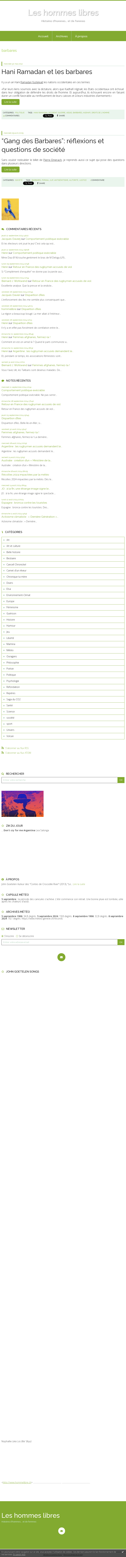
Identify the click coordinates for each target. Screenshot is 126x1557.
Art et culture (13, 546)
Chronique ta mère (17, 576)
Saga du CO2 (14, 699)
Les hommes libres (63, 12)
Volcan (10, 736)
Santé (10, 705)
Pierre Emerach (52, 160)
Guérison (11, 613)
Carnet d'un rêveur (16, 570)
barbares (77, 113)
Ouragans (12, 656)
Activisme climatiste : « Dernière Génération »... (30, 516)
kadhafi (87, 113)
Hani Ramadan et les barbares (47, 72)
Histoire (11, 619)
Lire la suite (10, 102)
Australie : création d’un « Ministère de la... (27, 460)
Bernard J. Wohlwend (14, 281)
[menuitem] (43, 36)
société (10, 717)
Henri (5, 252)
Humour (11, 625)
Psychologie (13, 681)
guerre (61, 113)
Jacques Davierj (11, 238)
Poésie (10, 668)
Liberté (10, 638)
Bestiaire (11, 558)
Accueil (43, 36)
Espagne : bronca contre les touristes (24, 502)
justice (83, 180)
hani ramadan (40, 113)
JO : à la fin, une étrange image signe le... (26, 488)
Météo (10, 650)
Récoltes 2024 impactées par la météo (25, 474)
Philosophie (13, 662)
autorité (73, 180)
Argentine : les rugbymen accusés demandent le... (43, 351)
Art (8, 539)
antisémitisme (61, 180)
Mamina (11, 644)
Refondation (13, 687)
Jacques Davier (11, 295)
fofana (45, 180)
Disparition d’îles (35, 295)
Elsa (9, 588)
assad (69, 113)
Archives (62, 36)
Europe (10, 601)
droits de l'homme (100, 113)
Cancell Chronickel (16, 564)
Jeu (8, 631)
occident (52, 113)
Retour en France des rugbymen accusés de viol (42, 266)
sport (9, 723)
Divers (10, 582)
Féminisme (12, 607)
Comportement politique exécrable (47, 238)
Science (11, 711)
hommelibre (9, 309)
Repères (11, 693)
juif (51, 180)
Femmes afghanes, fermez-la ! (31, 337)
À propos (81, 36)
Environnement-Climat (18, 595)
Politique (11, 674)
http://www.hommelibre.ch (17, 1482)
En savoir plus (19, 1554)
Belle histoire (13, 552)
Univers (10, 729)
